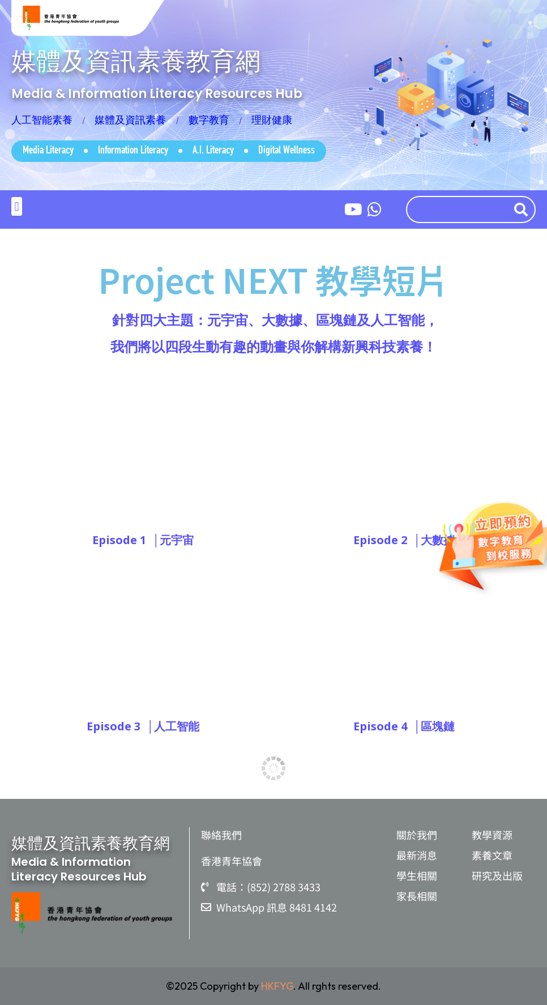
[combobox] (457, 209)
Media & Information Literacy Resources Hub (156, 93)
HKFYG (277, 986)
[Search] (523, 209)
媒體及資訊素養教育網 (135, 61)
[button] (16, 206)
